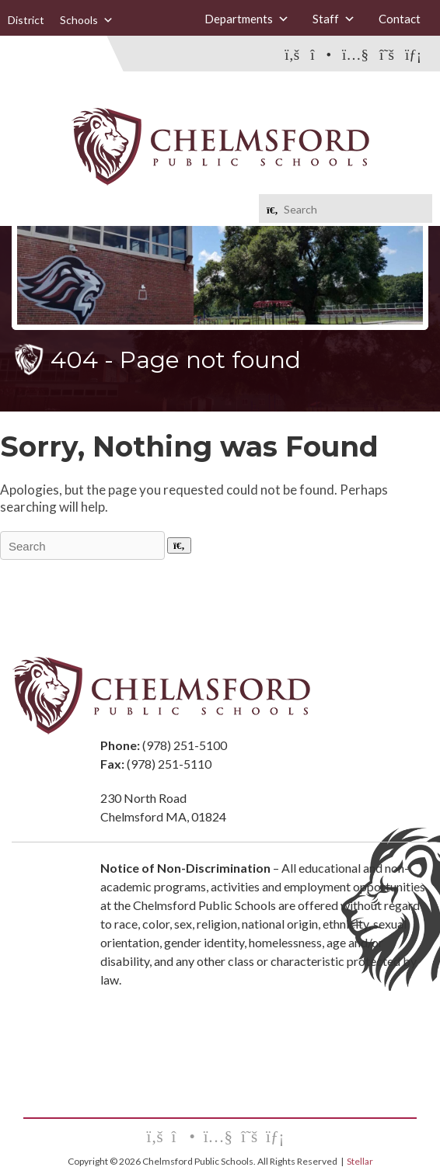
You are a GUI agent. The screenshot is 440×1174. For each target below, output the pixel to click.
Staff (334, 19)
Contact (400, 19)
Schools (86, 20)
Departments (246, 19)
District (26, 19)
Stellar (360, 1161)
